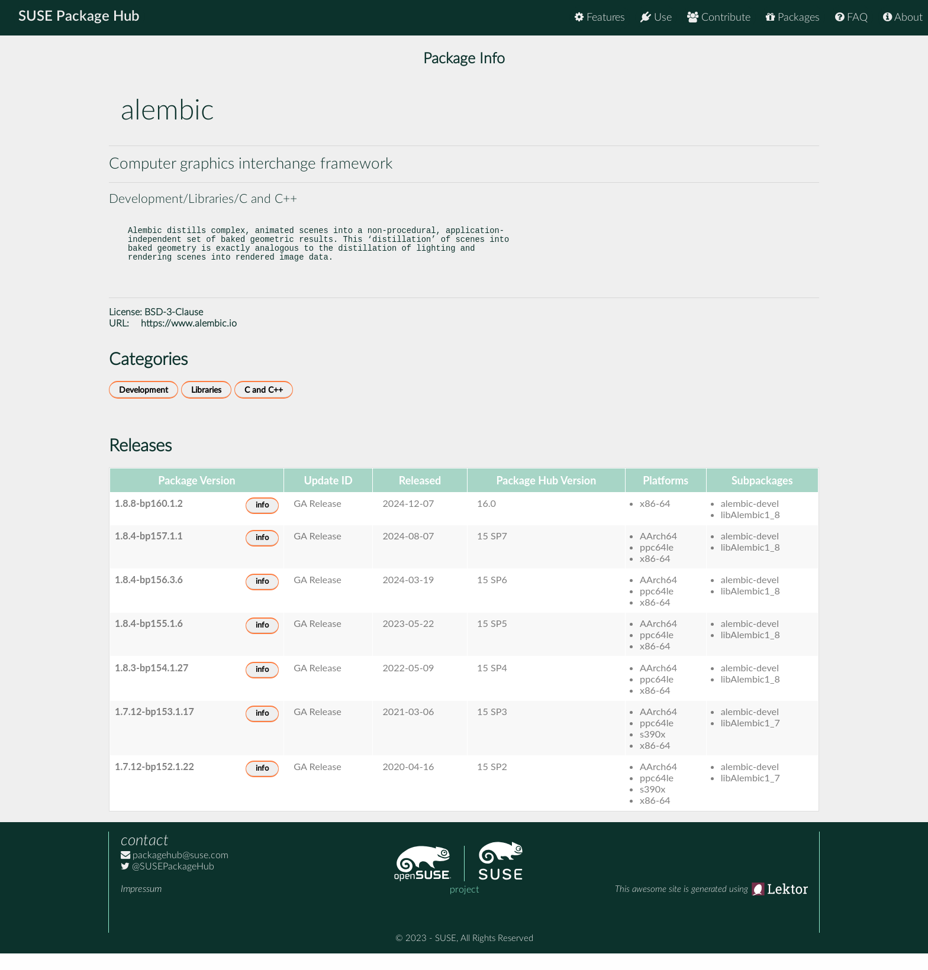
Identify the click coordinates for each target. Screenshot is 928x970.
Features (600, 17)
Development (143, 406)
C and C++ (263, 406)
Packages (793, 17)
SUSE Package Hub (80, 18)
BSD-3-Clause (173, 329)
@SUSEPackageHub (167, 883)
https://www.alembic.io (189, 340)
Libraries (206, 406)
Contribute (718, 17)
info (262, 522)
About (903, 17)
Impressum (141, 905)
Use (656, 17)
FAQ (851, 17)
